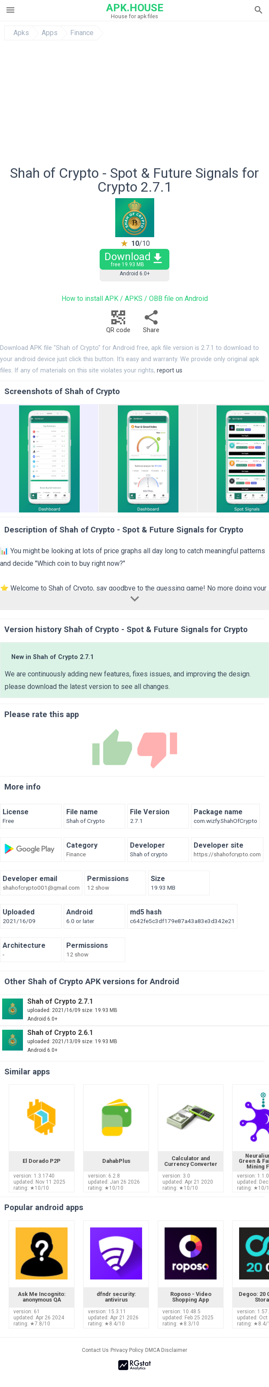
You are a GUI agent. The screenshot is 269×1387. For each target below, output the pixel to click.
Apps (50, 32)
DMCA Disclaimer (166, 1350)
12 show (98, 888)
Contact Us (95, 1350)
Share (151, 324)
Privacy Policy (126, 1350)
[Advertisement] (134, 105)
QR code (118, 324)
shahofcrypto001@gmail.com (41, 888)
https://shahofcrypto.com (227, 855)
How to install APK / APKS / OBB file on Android (135, 298)
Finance (82, 32)
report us (169, 370)
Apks (21, 32)
